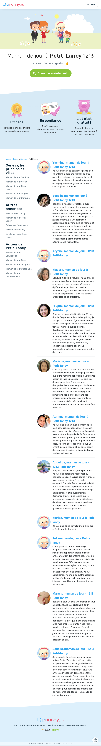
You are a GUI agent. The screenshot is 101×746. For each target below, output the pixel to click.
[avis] (50, 729)
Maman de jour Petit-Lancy (16, 219)
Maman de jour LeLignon (18, 264)
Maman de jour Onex (16, 260)
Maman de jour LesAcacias (13, 254)
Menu (91, 4)
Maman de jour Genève (17, 177)
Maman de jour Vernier (17, 181)
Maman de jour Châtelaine (19, 269)
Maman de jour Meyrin (17, 193)
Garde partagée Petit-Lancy (16, 235)
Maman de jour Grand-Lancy (17, 188)
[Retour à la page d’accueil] (13, 4)
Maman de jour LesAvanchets (13, 275)
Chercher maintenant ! (50, 73)
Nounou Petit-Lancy (15, 213)
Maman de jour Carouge (18, 198)
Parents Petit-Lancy (15, 229)
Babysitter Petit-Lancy (17, 225)
